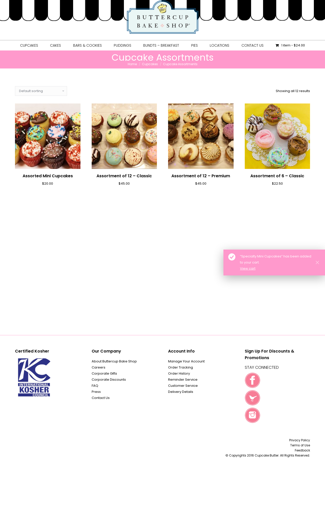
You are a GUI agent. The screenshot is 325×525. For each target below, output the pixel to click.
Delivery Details (180, 391)
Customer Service (183, 385)
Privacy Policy (299, 440)
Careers (98, 367)
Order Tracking (180, 367)
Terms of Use (300, 445)
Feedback (302, 450)
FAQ (95, 385)
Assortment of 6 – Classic (277, 176)
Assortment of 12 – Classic (124, 176)
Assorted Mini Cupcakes (48, 176)
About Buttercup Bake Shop (114, 361)
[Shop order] (41, 91)
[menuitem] (29, 45)
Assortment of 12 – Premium (200, 176)
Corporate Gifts (104, 373)
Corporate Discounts (109, 379)
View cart (247, 268)
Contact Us (101, 397)
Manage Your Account (186, 361)
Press (96, 391)
